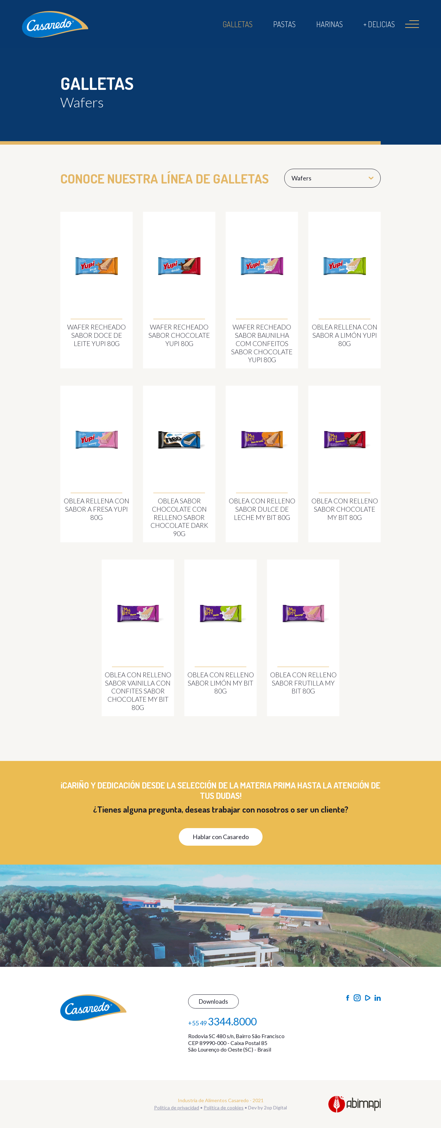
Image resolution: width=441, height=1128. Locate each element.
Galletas (238, 24)
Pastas (284, 24)
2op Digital (275, 1107)
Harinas (329, 24)
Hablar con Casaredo (221, 836)
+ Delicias (379, 24)
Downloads (213, 1001)
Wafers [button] (332, 178)
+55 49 (222, 1021)
